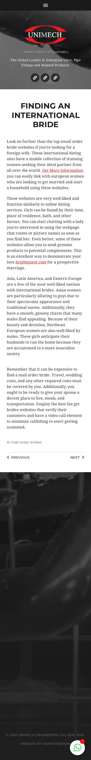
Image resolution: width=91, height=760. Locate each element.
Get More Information (62, 170)
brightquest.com (31, 262)
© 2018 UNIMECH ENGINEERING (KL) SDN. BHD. (45, 735)
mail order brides (26, 442)
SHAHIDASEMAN (56, 744)
